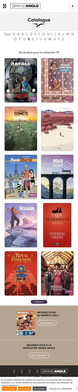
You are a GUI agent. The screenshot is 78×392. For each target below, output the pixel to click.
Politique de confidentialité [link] (60, 388)
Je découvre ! (46, 322)
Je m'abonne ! (39, 355)
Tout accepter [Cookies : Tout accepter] (9, 388)
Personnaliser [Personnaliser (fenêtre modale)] (39, 388)
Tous (7, 33)
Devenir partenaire (51, 377)
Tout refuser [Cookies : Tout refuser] (24, 388)
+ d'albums (38, 301)
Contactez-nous (26, 377)
